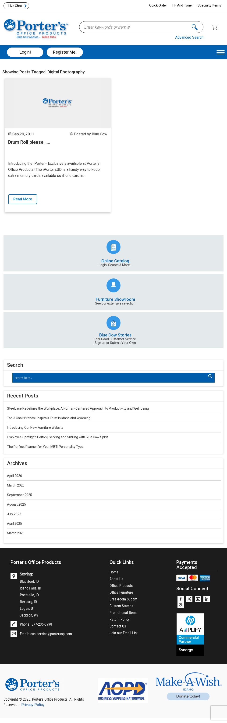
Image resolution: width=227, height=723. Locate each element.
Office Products (121, 585)
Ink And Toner (182, 5)
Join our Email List (124, 632)
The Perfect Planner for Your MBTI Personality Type (45, 447)
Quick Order (158, 5)
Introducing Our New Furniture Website (35, 427)
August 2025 (16, 504)
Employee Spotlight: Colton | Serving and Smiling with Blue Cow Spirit (57, 437)
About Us (116, 578)
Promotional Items (123, 612)
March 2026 (16, 485)
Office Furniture (121, 592)
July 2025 (14, 514)
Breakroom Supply (123, 598)
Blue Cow (99, 134)
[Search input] (111, 378)
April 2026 (14, 476)
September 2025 (19, 495)
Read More (22, 199)
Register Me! (65, 52)
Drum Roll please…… (29, 142)
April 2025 (14, 523)
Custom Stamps (121, 605)
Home (114, 571)
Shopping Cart (214, 27)
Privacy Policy (33, 704)
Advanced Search (189, 37)
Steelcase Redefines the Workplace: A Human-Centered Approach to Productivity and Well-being (78, 408)
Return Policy (120, 619)
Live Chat (15, 6)
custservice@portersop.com (51, 633)
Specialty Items (209, 5)
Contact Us (118, 626)
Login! (25, 52)
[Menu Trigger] (220, 52)
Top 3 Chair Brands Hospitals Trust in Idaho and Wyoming (48, 418)
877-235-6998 (42, 624)
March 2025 (16, 533)
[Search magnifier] (210, 376)
